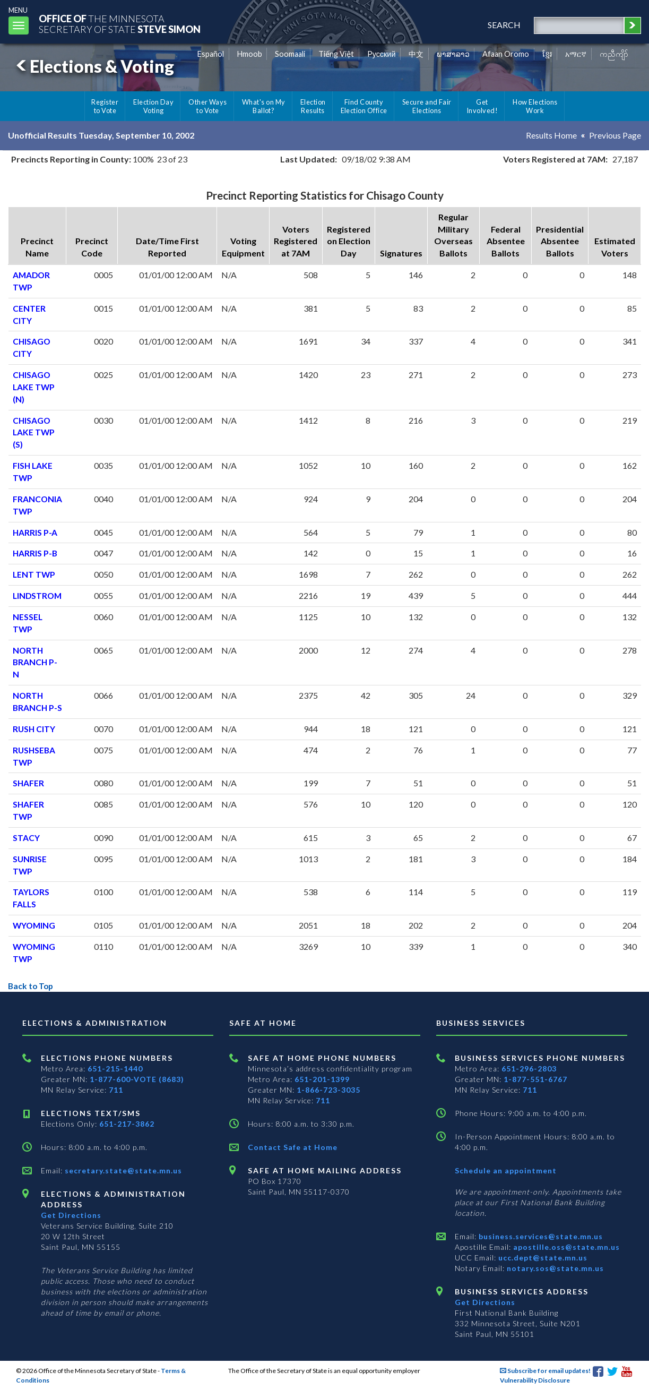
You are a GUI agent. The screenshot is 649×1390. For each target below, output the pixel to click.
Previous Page (615, 135)
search (502, 25)
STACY (26, 838)
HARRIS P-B (35, 553)
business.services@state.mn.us (540, 1236)
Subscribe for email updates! (545, 1371)
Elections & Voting (93, 66)
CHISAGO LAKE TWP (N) (34, 387)
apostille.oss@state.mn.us (565, 1246)
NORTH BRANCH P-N (35, 662)
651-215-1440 (115, 1068)
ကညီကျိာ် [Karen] (614, 53)
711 (116, 1089)
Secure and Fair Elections (427, 106)
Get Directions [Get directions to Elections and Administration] (71, 1215)
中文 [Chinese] (416, 53)
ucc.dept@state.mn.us (541, 1257)
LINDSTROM (38, 595)
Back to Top (31, 986)
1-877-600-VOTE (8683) (137, 1079)
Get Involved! (482, 106)
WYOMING (35, 925)
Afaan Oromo (505, 53)
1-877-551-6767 (535, 1079)
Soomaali (290, 53)
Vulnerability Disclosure (535, 1380)
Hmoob (249, 53)
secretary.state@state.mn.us (122, 1170)
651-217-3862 (126, 1123)
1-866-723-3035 (328, 1089)
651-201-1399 (322, 1079)
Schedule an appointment (506, 1170)
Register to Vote (104, 106)
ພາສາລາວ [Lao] (453, 53)
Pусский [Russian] (381, 53)
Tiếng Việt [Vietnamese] (336, 53)
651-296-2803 (529, 1068)
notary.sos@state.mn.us (554, 1268)
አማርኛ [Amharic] (575, 53)
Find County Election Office (364, 106)
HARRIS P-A (35, 532)
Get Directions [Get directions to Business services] (485, 1302)
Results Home (551, 135)
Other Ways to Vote (207, 106)
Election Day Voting (153, 106)
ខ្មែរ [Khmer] (547, 53)
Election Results (313, 106)
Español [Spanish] (210, 53)
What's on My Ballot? (263, 106)
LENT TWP (34, 574)
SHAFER (29, 783)
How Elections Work (535, 106)
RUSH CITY (34, 729)
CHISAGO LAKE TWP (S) (34, 432)
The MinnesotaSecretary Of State (122, 24)
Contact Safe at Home (293, 1147)
